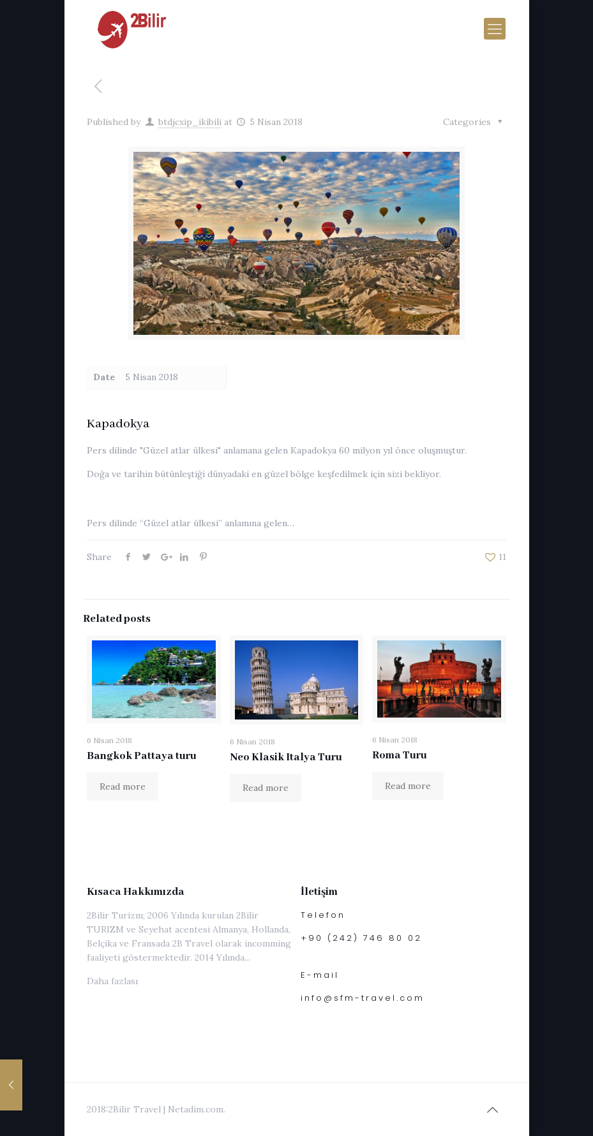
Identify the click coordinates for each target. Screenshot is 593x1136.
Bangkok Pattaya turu (142, 756)
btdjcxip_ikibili (189, 122)
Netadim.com (195, 1109)
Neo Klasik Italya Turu (286, 757)
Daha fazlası (112, 981)
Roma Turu (399, 755)
